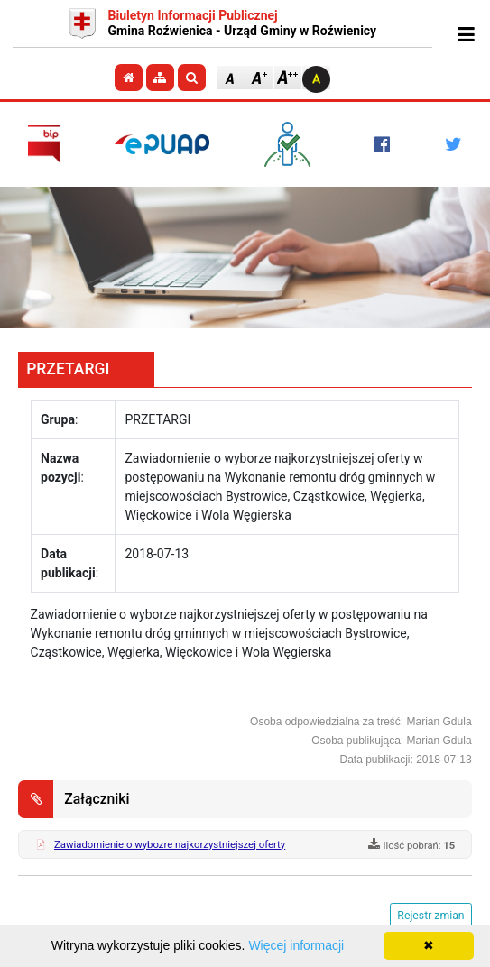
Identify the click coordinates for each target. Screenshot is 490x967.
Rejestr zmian (430, 915)
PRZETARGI (67, 369)
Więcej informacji (296, 945)
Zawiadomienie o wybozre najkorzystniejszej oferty (169, 844)
